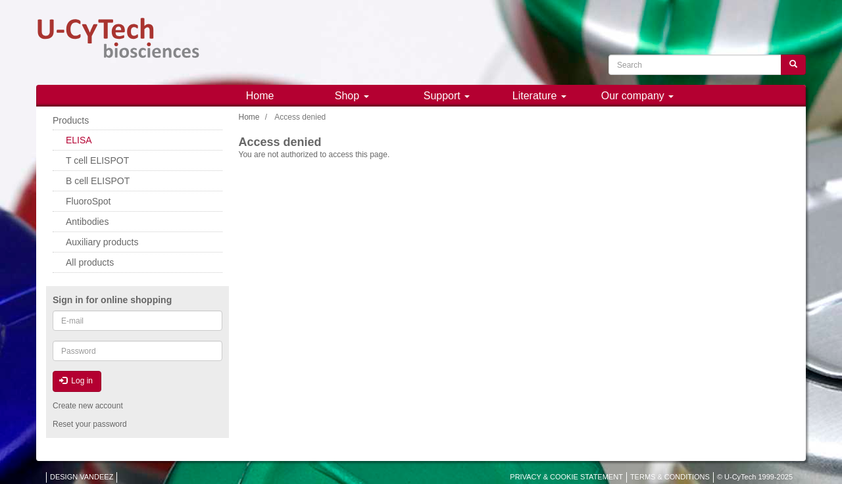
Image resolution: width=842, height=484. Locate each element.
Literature (539, 95)
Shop (352, 95)
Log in (76, 380)
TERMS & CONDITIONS (670, 477)
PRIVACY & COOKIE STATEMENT (566, 477)
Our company (637, 95)
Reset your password (90, 424)
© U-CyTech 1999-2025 (755, 477)
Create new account (88, 405)
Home (260, 95)
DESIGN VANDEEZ (81, 477)
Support (447, 95)
